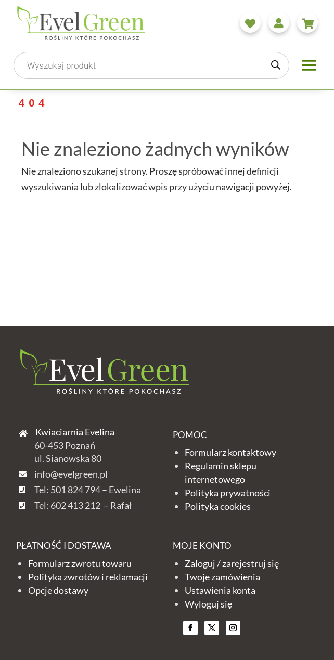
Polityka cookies (218, 506)
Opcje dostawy (58, 590)
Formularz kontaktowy (230, 452)
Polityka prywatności (228, 492)
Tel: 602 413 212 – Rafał (83, 505)
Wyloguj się (208, 604)
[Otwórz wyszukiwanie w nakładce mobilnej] (151, 65)
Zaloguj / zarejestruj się (232, 563)
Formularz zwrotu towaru (80, 563)
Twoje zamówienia (222, 577)
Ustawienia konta (220, 590)
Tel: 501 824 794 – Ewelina (87, 489)
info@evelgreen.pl (71, 474)
